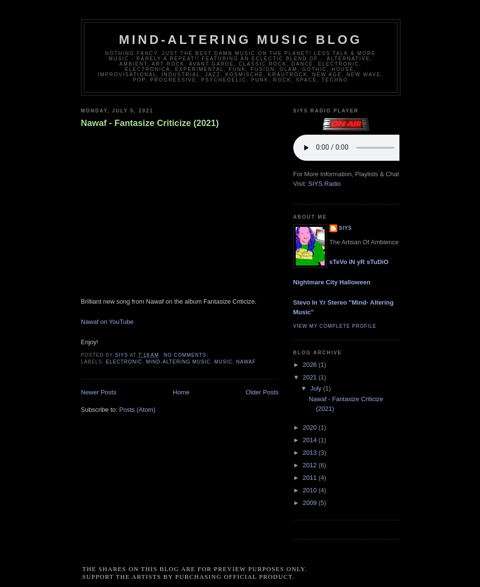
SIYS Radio (324, 183)
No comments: (187, 355)
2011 (311, 477)
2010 (311, 490)
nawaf (246, 361)
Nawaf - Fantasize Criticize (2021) (150, 123)
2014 (311, 440)
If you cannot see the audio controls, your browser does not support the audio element (365, 148)
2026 (311, 364)
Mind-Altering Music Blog (240, 39)
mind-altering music (178, 361)
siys (345, 228)
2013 (311, 452)
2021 (311, 377)
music (223, 361)
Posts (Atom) (137, 409)
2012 (311, 465)
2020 (311, 427)
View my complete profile (335, 326)
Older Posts (262, 392)
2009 (311, 502)
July (316, 388)
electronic (124, 361)
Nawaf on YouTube (107, 321)
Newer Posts (99, 392)
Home (181, 392)
